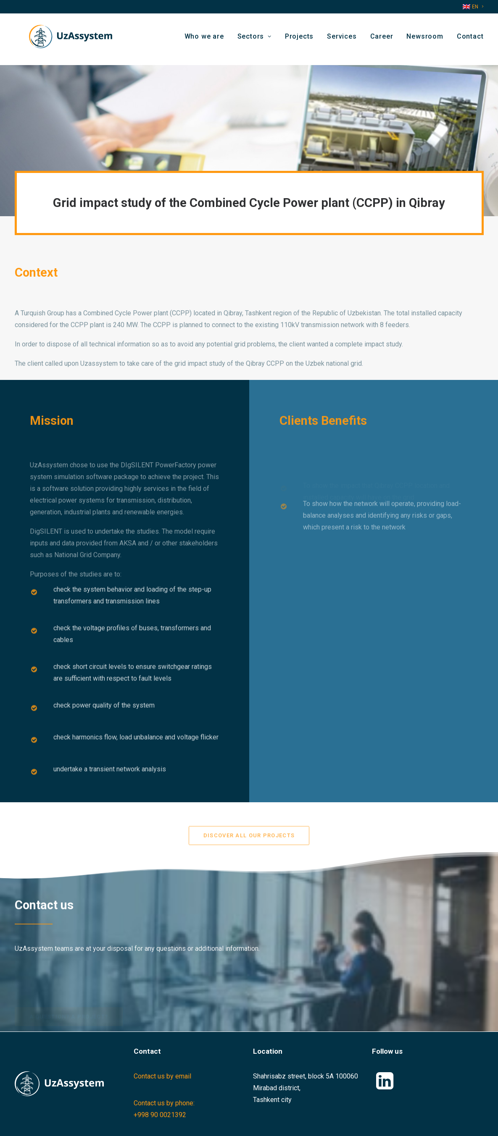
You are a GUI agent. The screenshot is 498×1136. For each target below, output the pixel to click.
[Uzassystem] (67, 39)
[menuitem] (473, 6)
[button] (385, 1087)
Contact (470, 39)
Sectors (254, 39)
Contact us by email (162, 1076)
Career (381, 39)
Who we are (204, 39)
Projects (299, 39)
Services (341, 39)
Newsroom (424, 39)
